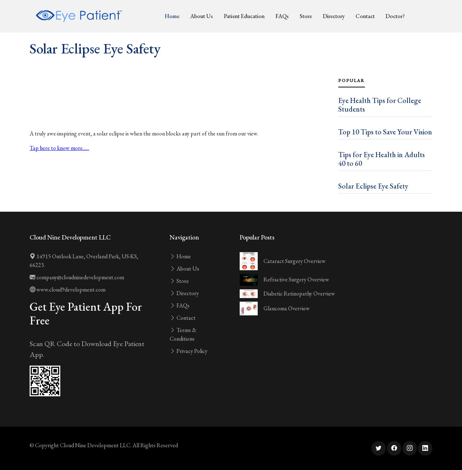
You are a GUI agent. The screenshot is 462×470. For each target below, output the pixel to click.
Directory (334, 16)
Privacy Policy (189, 351)
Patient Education (244, 16)
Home (172, 16)
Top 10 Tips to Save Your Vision (385, 132)
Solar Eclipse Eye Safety (373, 186)
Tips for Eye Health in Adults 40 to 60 (381, 159)
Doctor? (395, 16)
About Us (201, 16)
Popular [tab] (351, 80)
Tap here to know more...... (59, 148)
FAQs (282, 16)
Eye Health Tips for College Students (379, 105)
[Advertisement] (180, 109)
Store (306, 16)
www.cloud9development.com (67, 289)
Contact (365, 16)
